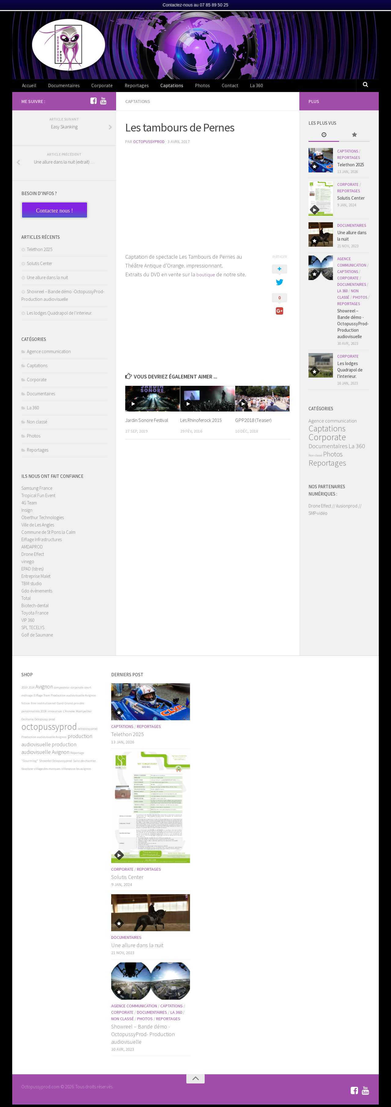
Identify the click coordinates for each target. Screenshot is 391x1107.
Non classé (37, 424)
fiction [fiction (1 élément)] (25, 706)
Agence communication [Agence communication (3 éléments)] (333, 423)
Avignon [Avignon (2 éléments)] (44, 689)
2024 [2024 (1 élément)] (31, 690)
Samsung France (36, 490)
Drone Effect (32, 556)
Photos (182, 87)
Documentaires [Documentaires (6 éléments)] (328, 448)
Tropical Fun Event (38, 498)
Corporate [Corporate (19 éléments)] (327, 439)
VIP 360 (27, 622)
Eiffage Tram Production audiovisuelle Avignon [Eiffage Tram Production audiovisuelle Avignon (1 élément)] (65, 698)
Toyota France (34, 615)
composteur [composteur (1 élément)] (62, 690)
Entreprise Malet (35, 578)
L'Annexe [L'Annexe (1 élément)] (69, 714)
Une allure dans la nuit (47, 280)
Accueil (28, 87)
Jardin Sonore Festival (148, 422)
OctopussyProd (149, 143)
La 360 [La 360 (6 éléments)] (357, 448)
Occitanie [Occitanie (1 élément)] (27, 722)
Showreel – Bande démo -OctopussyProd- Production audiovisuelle (353, 326)
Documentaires (59, 87)
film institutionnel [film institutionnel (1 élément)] (43, 706)
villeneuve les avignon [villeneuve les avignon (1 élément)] (76, 771)
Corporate (93, 87)
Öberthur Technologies (42, 520)
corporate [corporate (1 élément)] (77, 690)
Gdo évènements (36, 593)
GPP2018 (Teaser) (253, 422)
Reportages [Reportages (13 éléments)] (327, 465)
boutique (206, 276)
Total (26, 600)
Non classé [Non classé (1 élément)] (315, 458)
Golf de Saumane (37, 637)
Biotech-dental (35, 608)
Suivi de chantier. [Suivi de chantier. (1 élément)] (85, 763)
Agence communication (49, 354)
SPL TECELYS (32, 630)
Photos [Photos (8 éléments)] (333, 456)
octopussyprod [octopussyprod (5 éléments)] (49, 729)
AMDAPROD (32, 549)
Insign (26, 512)
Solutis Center (39, 266)
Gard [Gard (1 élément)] (60, 706)
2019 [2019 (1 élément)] (24, 690)
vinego (27, 564)
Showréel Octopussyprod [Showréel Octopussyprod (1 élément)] (55, 763)
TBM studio (31, 586)
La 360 (228, 87)
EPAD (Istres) (32, 571)
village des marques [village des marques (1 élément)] (47, 771)
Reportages (124, 87)
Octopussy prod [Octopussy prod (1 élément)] (45, 722)
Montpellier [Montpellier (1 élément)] (84, 714)
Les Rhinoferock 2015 (202, 422)
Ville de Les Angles (37, 527)
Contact (205, 87)
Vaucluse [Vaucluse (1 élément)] (27, 771)
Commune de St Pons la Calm (48, 534)
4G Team (29, 505)
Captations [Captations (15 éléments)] (327, 431)
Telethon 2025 (39, 252)
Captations (155, 87)
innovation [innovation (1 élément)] (54, 714)
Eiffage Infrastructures (41, 542)
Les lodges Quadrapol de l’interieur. (59, 315)
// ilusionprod (344, 508)
